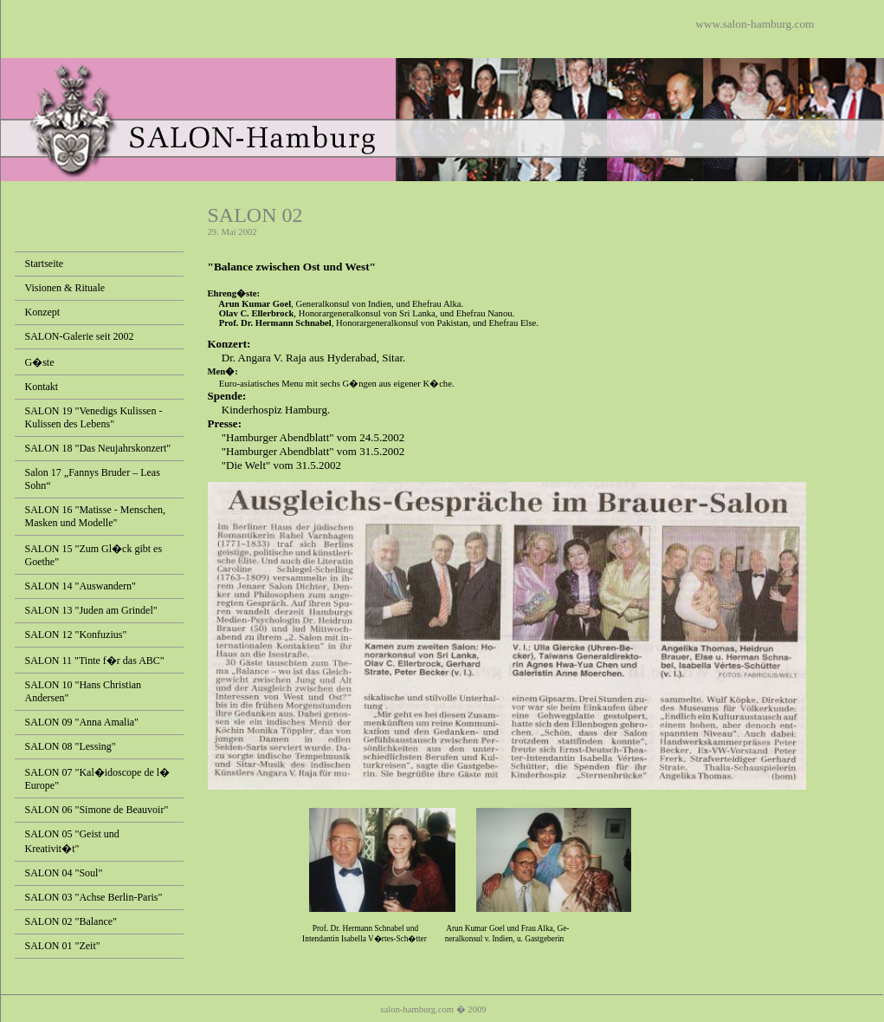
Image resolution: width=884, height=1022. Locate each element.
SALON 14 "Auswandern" (80, 586)
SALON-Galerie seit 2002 (79, 336)
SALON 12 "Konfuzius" (76, 634)
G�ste (40, 362)
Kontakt (42, 387)
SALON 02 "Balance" (71, 921)
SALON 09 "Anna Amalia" (82, 722)
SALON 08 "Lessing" (70, 746)
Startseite (44, 263)
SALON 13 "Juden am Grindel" (91, 610)
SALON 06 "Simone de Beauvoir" (97, 810)
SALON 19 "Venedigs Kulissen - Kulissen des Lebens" (94, 417)
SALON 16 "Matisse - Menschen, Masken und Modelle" (95, 516)
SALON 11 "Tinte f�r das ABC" (95, 660)
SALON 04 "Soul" (64, 873)
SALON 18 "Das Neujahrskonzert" (98, 448)
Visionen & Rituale (65, 288)
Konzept (43, 312)
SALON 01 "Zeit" (62, 946)
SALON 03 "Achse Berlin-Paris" (94, 897)
